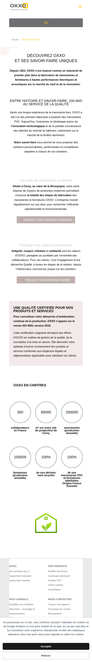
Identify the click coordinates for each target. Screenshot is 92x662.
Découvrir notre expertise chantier (47, 280)
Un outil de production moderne (46, 180)
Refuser (46, 655)
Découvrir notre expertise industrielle (48, 219)
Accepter (46, 646)
